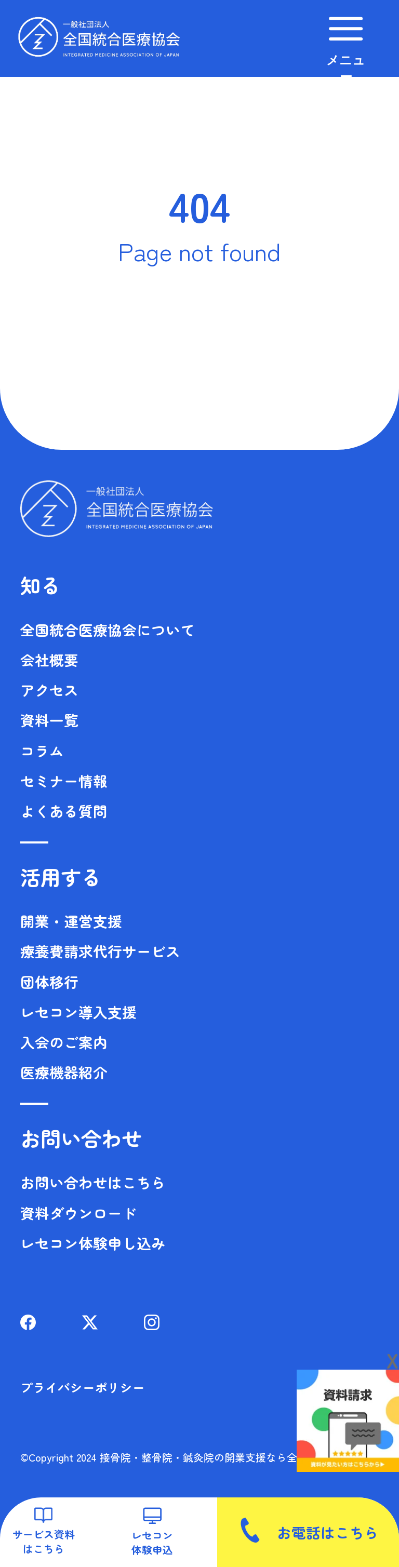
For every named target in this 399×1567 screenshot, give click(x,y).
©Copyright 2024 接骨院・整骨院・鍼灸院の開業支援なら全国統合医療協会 (195, 1457)
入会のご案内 (64, 1042)
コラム (42, 750)
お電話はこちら (308, 1530)
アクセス (49, 689)
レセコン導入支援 (78, 1011)
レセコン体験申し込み (93, 1243)
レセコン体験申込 (152, 1532)
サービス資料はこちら (43, 1531)
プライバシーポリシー (82, 1387)
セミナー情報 (64, 780)
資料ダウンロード (78, 1212)
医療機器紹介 (64, 1072)
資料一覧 (49, 719)
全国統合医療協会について (107, 629)
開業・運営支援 (71, 920)
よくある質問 (64, 810)
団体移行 (49, 981)
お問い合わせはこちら (93, 1182)
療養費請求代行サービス (100, 951)
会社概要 (49, 659)
